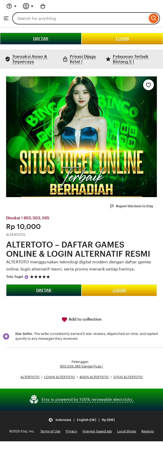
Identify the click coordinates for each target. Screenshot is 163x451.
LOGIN (122, 38)
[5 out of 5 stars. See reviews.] (40, 276)
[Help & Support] (11, 6)
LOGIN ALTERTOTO (59, 377)
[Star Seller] (26, 277)
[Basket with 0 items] (43, 6)
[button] (81, 420)
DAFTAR (40, 38)
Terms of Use (50, 431)
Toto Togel (14, 277)
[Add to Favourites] (148, 84)
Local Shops (126, 431)
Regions (147, 431)
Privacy (71, 431)
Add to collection (81, 320)
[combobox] (79, 18)
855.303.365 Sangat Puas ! (81, 366)
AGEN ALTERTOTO (94, 377)
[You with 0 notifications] (28, 6)
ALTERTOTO (29, 377)
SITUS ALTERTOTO (128, 377)
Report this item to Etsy (131, 206)
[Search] (153, 18)
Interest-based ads (97, 431)
